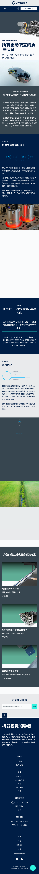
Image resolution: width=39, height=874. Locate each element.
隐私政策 (20, 845)
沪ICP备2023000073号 (19, 867)
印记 (19, 841)
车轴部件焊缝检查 (10, 671)
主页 (19, 837)
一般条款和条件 (19, 853)
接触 (19, 849)
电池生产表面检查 (10, 589)
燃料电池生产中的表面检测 (14, 630)
